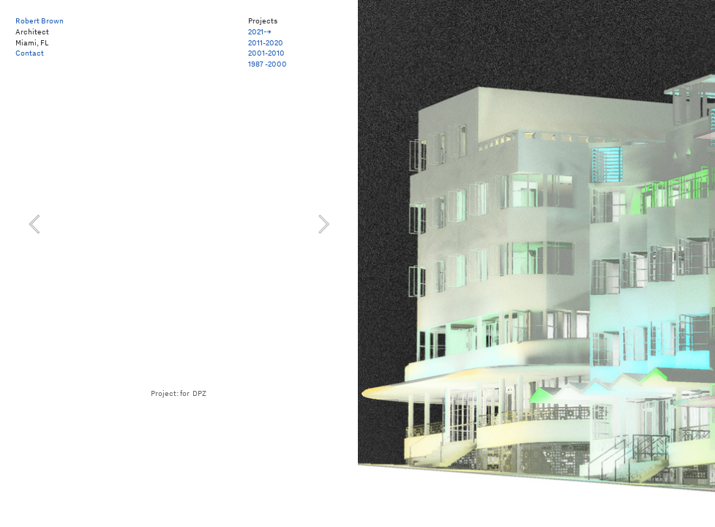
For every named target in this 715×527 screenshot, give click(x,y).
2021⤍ (260, 31)
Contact (29, 53)
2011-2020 (265, 42)
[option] (178, 224)
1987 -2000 (267, 64)
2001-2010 (266, 53)
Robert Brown (39, 20)
